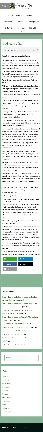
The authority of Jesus (10, 334)
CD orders (6, 380)
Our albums (6, 397)
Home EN (5, 390)
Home (10, 15)
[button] (22, 32)
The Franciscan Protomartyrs (12, 324)
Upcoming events (32, 22)
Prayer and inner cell (9, 331)
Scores (4, 405)
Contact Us (19, 22)
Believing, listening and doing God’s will (16, 327)
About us (19, 15)
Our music (6, 401)
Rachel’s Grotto (10, 28)
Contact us (6, 383)
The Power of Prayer (9, 344)
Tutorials (5, 408)
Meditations (8, 22)
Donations (22, 28)
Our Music (29, 15)
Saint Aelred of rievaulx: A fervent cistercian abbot (19, 338)
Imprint (5, 394)
